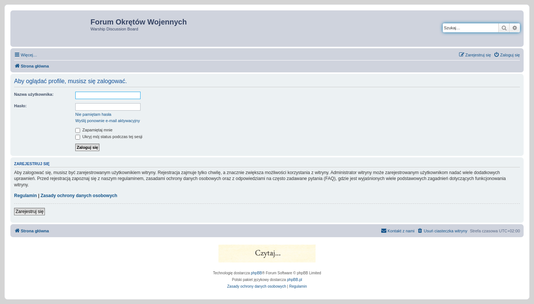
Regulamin (25, 195)
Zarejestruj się (29, 211)
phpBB (256, 273)
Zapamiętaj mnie (93, 130)
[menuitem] (507, 54)
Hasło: (20, 106)
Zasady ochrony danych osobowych (78, 195)
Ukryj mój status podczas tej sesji (108, 136)
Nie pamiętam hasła (93, 114)
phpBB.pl (294, 280)
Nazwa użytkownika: (33, 94)
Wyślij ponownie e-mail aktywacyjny (107, 120)
